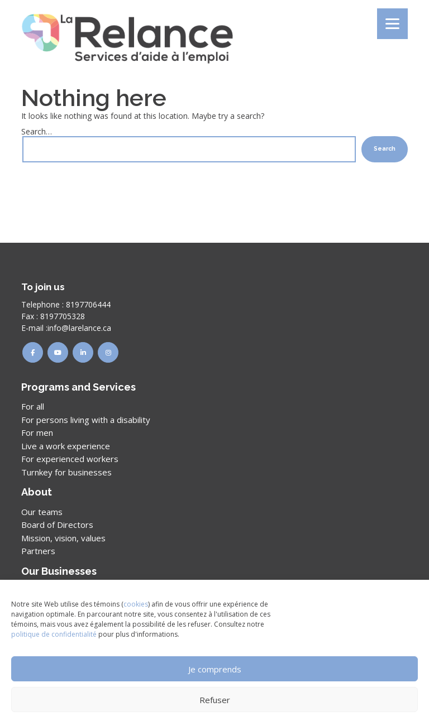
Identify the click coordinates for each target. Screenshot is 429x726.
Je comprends (214, 669)
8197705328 (62, 316)
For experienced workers (69, 458)
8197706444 (88, 304)
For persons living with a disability (85, 419)
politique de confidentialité (54, 634)
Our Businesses (59, 571)
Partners (38, 550)
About (36, 492)
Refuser (214, 699)
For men (37, 432)
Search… (36, 131)
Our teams (42, 511)
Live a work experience (65, 445)
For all (32, 406)
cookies (135, 604)
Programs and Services (78, 387)
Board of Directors (57, 524)
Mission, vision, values (63, 538)
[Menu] (392, 23)
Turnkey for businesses (66, 472)
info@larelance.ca (79, 328)
